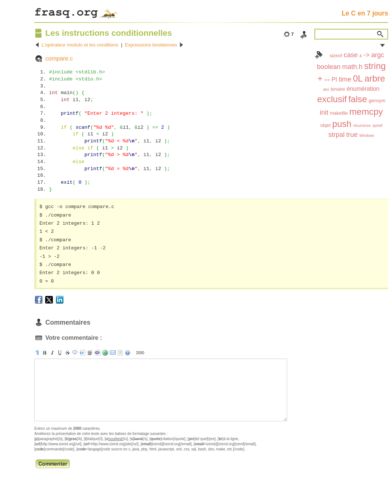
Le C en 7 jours (365, 13)
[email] (113, 353)
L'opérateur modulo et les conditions (80, 45)
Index (318, 55)
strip (120, 353)
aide (127, 353)
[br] (90, 353)
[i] (52, 353)
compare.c (59, 58)
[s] (67, 353)
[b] (45, 353)
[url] (105, 353)
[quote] (75, 353)
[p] (37, 353)
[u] (60, 353)
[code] (98, 353)
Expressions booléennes (151, 45)
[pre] (83, 353)
